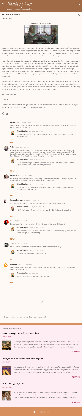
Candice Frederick (16, 200)
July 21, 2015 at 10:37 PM (31, 200)
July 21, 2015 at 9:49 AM (36, 159)
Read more (76, 352)
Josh (12, 244)
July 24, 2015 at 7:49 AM (36, 227)
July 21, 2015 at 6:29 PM (25, 175)
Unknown (13, 264)
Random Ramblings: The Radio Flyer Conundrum (20, 333)
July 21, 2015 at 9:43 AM (22, 147)
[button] (79, 15)
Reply (12, 142)
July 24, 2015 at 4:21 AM (22, 243)
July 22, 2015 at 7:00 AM (36, 207)
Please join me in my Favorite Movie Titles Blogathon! (22, 358)
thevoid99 (13, 175)
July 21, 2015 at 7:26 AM (24, 122)
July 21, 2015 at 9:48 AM (36, 131)
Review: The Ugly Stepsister (12, 384)
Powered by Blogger (41, 412)
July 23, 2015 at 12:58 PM (19, 221)
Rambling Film (19, 4)
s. (10, 221)
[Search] (79, 4)
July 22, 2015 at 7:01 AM (36, 184)
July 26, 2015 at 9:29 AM (25, 264)
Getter (12, 147)
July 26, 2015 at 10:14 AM (36, 273)
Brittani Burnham (22, 131)
